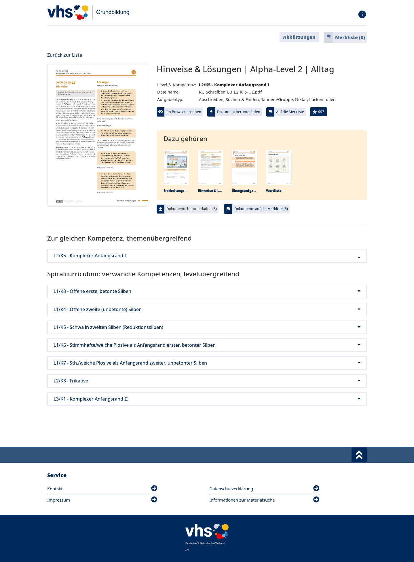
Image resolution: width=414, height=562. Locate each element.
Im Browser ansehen (183, 111)
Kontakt (102, 488)
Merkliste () (350, 37)
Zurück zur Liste (64, 55)
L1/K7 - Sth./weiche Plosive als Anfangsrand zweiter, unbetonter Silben (207, 363)
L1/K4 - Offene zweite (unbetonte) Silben (207, 309)
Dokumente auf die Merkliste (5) (261, 208)
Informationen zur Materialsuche (264, 500)
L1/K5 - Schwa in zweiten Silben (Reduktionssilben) (207, 327)
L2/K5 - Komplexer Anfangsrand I (207, 255)
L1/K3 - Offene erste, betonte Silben (207, 291)
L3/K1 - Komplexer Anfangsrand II (207, 399)
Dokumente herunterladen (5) (191, 208)
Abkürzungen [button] (299, 37)
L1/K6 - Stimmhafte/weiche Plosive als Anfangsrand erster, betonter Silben (207, 345)
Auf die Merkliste (290, 111)
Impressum (102, 500)
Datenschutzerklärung (264, 488)
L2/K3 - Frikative (207, 381)
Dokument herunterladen (238, 111)
